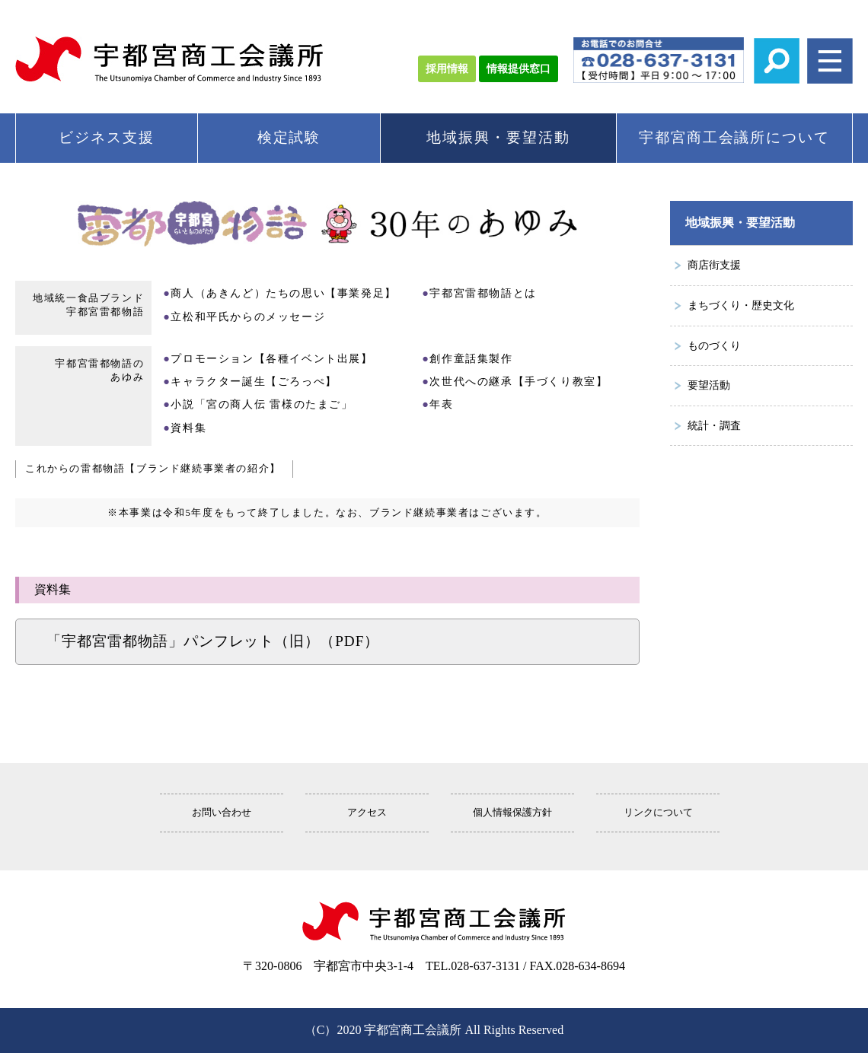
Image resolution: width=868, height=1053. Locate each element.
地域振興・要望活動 (498, 137)
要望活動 (709, 385)
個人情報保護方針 (512, 812)
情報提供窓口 (518, 69)
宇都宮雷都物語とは (482, 293)
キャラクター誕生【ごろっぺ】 (254, 381)
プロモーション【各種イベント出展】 (271, 358)
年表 (441, 404)
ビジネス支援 (107, 137)
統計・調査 (714, 425)
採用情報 (447, 69)
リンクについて (658, 812)
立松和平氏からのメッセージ (248, 316)
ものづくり (714, 345)
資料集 (188, 428)
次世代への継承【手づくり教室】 (518, 381)
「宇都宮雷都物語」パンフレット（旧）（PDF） (212, 641)
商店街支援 (714, 265)
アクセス (367, 812)
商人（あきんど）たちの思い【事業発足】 (283, 293)
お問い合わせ (221, 812)
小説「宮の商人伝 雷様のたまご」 (262, 404)
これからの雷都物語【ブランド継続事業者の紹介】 (153, 468)
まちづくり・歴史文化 (741, 305)
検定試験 (289, 137)
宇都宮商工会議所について (734, 137)
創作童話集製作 (470, 358)
